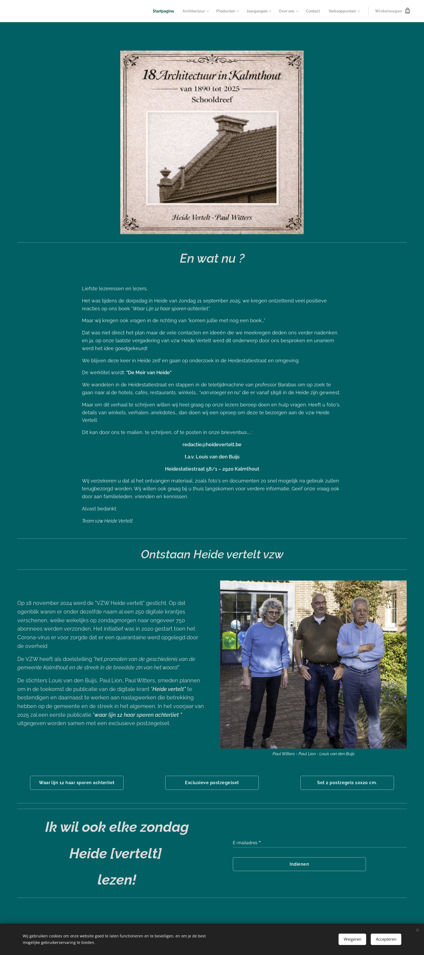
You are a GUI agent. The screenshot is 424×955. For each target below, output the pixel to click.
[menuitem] (152, 11)
